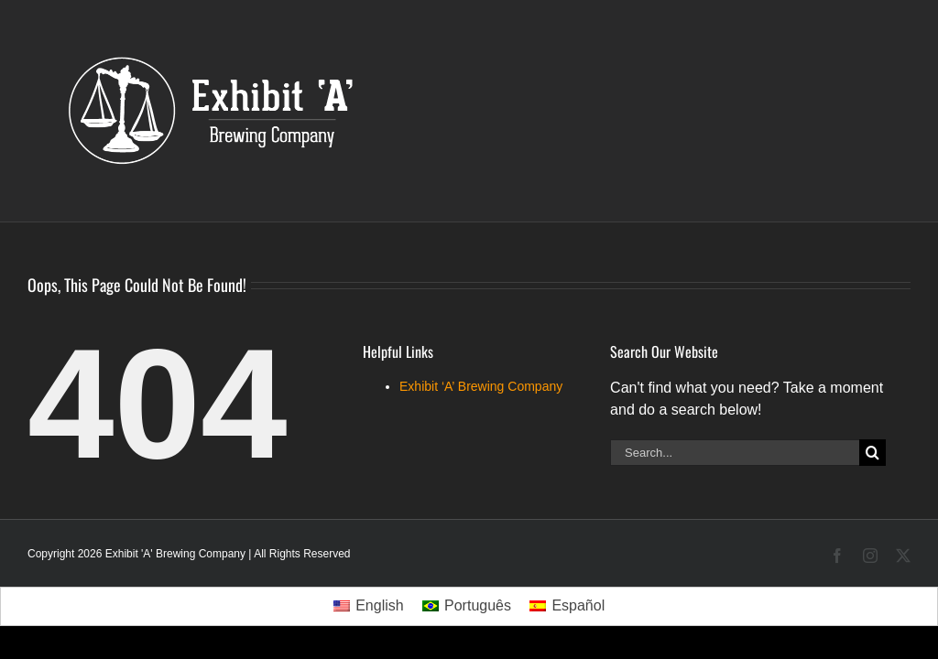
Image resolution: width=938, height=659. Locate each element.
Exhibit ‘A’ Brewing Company (480, 386)
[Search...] (734, 452)
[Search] (872, 452)
